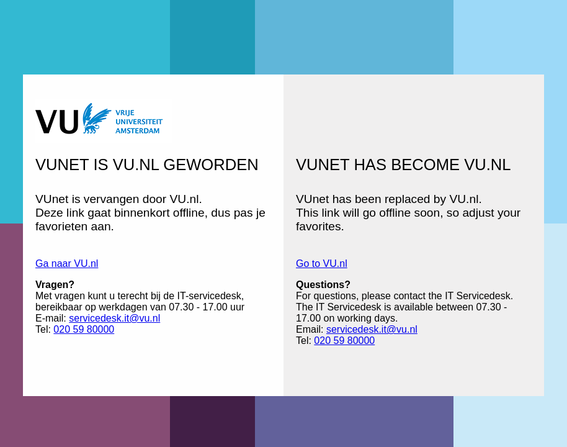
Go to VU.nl (321, 263)
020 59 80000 (83, 329)
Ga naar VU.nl (66, 263)
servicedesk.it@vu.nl (114, 318)
